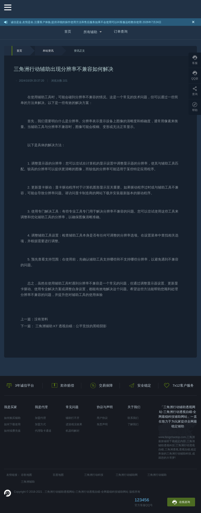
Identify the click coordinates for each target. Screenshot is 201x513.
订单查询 (121, 31)
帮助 (195, 107)
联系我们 (133, 418)
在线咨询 (181, 502)
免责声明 (102, 424)
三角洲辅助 (28, 481)
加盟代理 (40, 418)
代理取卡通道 (43, 430)
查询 (195, 91)
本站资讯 (48, 50)
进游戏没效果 (74, 424)
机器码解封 (72, 430)
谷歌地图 (26, 474)
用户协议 (102, 418)
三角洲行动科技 (93, 474)
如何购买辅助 (12, 418)
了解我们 (133, 424)
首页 (67, 31)
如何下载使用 (12, 424)
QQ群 (194, 75)
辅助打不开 (72, 418)
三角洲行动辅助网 (127, 474)
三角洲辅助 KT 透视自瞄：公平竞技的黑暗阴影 (71, 326)
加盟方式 (40, 424)
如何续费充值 (12, 430)
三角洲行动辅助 (157, 474)
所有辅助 (90, 32)
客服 (195, 60)
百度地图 (58, 474)
